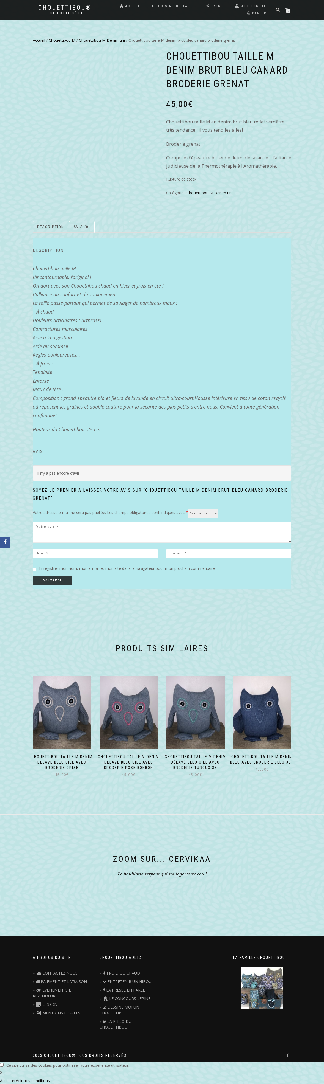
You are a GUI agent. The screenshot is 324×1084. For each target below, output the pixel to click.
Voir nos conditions (33, 1080)
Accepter (8, 1080)
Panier (257, 13)
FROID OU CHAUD (121, 973)
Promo (215, 6)
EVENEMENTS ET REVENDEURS (53, 992)
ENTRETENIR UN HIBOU (127, 981)
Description (50, 227)
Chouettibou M (62, 40)
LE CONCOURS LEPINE (126, 998)
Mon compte (250, 6)
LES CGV (46, 1004)
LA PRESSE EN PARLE (124, 990)
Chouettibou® (65, 7)
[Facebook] (5, 542)
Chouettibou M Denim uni (102, 40)
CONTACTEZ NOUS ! (57, 973)
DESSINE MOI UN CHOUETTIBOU (119, 1009)
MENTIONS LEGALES (58, 1012)
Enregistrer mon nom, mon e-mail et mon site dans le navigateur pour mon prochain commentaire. (127, 568)
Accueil (130, 6)
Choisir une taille (174, 6)
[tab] (51, 227)
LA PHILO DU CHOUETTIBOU (115, 1024)
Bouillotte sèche (65, 13)
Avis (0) (81, 227)
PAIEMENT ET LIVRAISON (61, 981)
